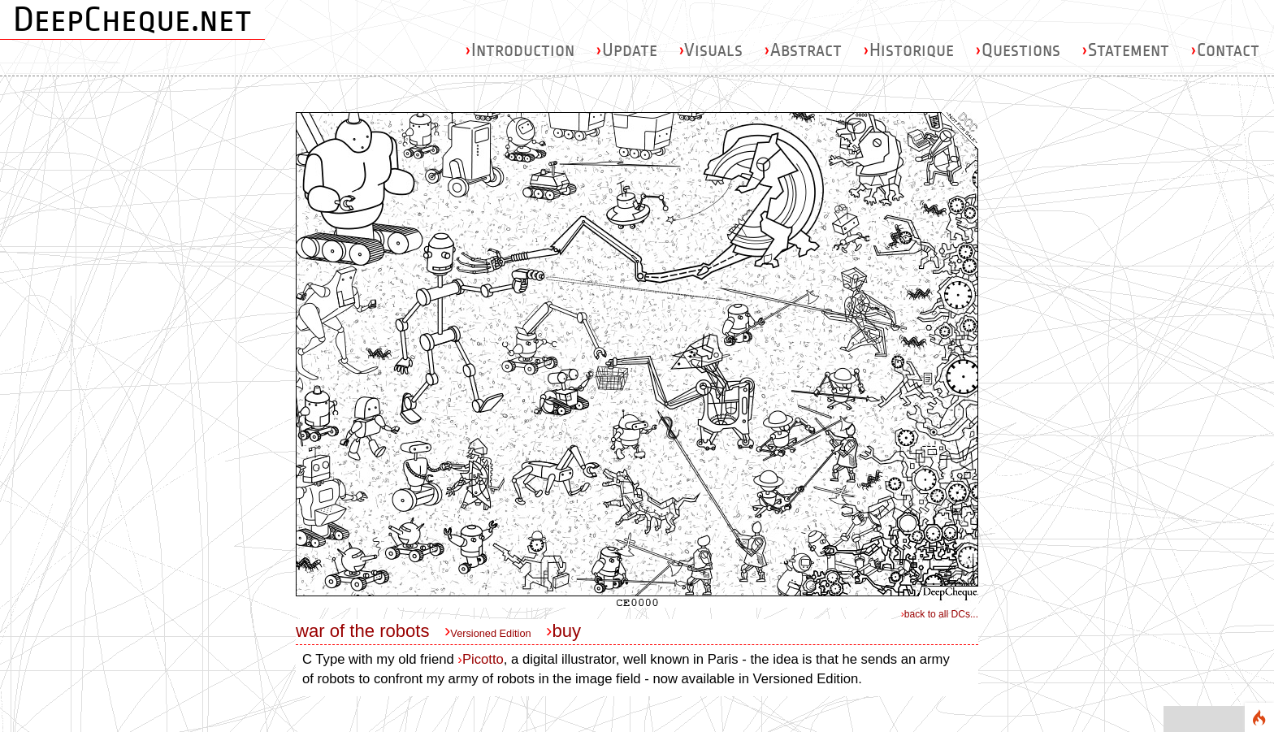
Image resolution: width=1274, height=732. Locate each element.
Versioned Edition (490, 633)
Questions (1017, 50)
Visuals (710, 50)
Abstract (803, 50)
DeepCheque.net (132, 19)
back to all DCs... (939, 614)
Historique (908, 50)
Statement (1125, 50)
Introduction (519, 50)
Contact (1224, 50)
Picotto (480, 659)
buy (566, 631)
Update (626, 50)
